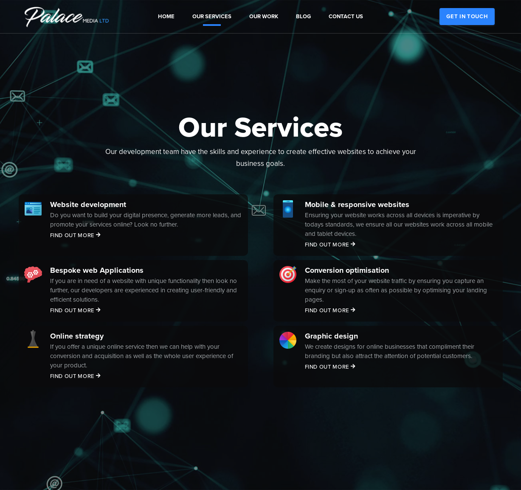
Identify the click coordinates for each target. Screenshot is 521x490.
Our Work (263, 16)
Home (166, 16)
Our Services (211, 16)
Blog (303, 16)
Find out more (75, 235)
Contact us (346, 16)
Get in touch (467, 16)
